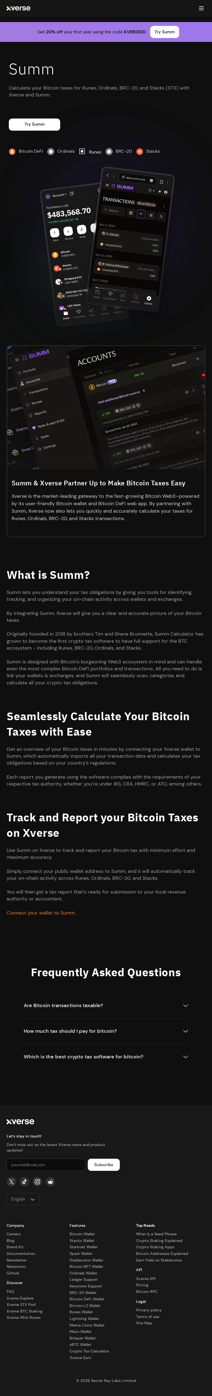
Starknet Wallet (84, 1246)
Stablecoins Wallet (86, 1260)
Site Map (144, 1322)
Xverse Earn (80, 1357)
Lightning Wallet (84, 1318)
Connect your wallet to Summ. (41, 913)
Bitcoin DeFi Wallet (87, 1299)
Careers (14, 1233)
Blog (10, 1240)
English (18, 1199)
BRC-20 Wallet (83, 1292)
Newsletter (16, 1260)
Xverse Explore (20, 1298)
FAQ (10, 1291)
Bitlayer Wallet (83, 1338)
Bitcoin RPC (147, 1291)
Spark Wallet (81, 1253)
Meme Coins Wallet (87, 1325)
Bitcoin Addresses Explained (162, 1253)
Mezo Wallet (81, 1331)
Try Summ (165, 32)
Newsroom (16, 1266)
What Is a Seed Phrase (156, 1233)
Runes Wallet (81, 1311)
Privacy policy (149, 1310)
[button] (201, 8)
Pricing (142, 1284)
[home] (18, 8)
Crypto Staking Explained (159, 1240)
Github (13, 1273)
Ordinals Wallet (83, 1273)
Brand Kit (15, 1246)
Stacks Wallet (82, 1240)
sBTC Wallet (80, 1344)
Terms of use (147, 1316)
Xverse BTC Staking (25, 1311)
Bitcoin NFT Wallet (86, 1266)
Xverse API (145, 1278)
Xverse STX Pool (21, 1304)
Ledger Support (84, 1279)
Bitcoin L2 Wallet (85, 1305)
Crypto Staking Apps (155, 1246)
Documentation (21, 1253)
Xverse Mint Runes (24, 1317)
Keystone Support (86, 1286)
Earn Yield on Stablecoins (159, 1260)
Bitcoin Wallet (82, 1233)
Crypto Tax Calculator (89, 1351)
